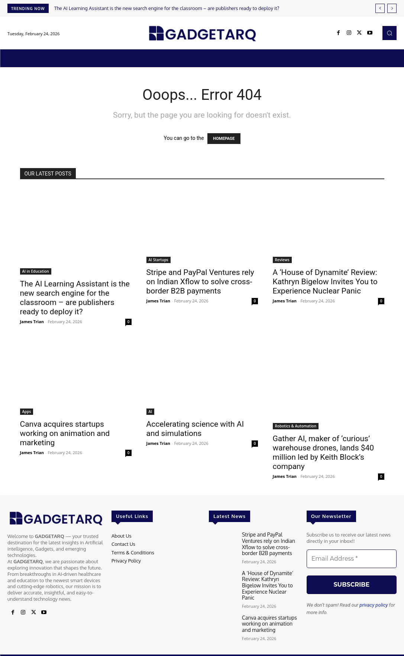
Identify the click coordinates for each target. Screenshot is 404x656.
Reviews (282, 259)
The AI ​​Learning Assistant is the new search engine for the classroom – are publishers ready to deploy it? (166, 8)
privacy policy (373, 605)
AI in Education (35, 271)
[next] (392, 8)
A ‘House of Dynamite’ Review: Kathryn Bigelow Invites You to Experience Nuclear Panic (325, 281)
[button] (389, 33)
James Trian (32, 321)
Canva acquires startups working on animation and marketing (65, 433)
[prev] (380, 8)
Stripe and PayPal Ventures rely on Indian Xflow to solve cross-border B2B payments (200, 281)
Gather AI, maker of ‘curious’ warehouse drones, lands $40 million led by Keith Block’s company (323, 452)
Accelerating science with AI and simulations (195, 429)
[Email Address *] (352, 559)
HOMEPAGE (224, 138)
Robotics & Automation (296, 426)
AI (150, 411)
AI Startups (158, 259)
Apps (26, 411)
